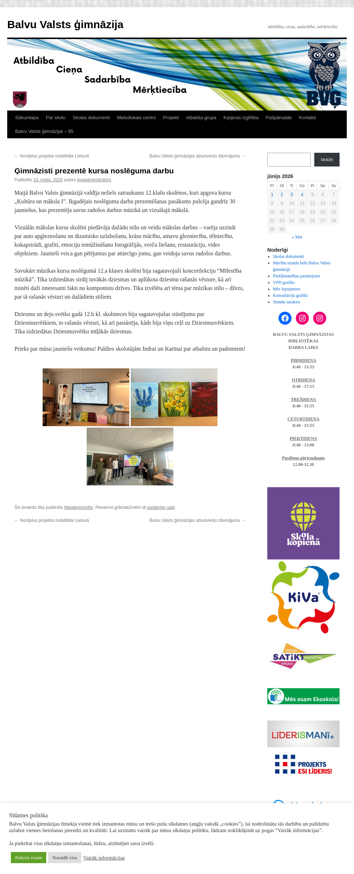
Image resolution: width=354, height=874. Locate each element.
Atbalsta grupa (201, 117)
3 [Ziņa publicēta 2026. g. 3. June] (291, 194)
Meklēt (327, 159)
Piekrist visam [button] (28, 857)
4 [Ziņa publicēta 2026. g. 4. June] (302, 194)
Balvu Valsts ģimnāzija (65, 24)
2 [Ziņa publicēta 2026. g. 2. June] (282, 194)
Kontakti (307, 117)
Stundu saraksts (286, 301)
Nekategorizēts (78, 507)
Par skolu (55, 117)
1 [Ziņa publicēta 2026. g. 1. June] (272, 194)
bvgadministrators (94, 179)
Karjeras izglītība (241, 117)
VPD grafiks (284, 282)
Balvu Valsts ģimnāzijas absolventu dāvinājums (198, 156)
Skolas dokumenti (91, 117)
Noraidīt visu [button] (64, 857)
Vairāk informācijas (104, 858)
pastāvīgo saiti (161, 507)
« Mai (297, 236)
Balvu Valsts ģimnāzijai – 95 (44, 131)
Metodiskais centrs (136, 117)
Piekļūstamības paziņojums (296, 275)
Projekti (171, 117)
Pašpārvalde (279, 117)
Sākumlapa (27, 117)
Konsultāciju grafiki (290, 295)
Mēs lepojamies (287, 288)
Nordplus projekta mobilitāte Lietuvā (51, 156)
